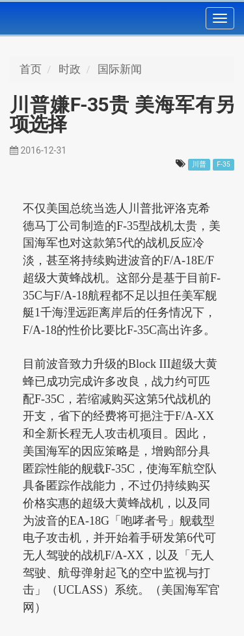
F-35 (223, 164)
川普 (199, 164)
